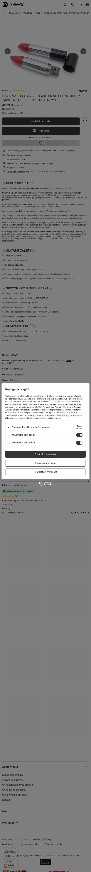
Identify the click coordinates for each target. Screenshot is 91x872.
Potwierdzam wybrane (45, 463)
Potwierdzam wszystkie (46, 454)
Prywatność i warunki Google (67, 407)
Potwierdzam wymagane (45, 472)
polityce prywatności (48, 404)
